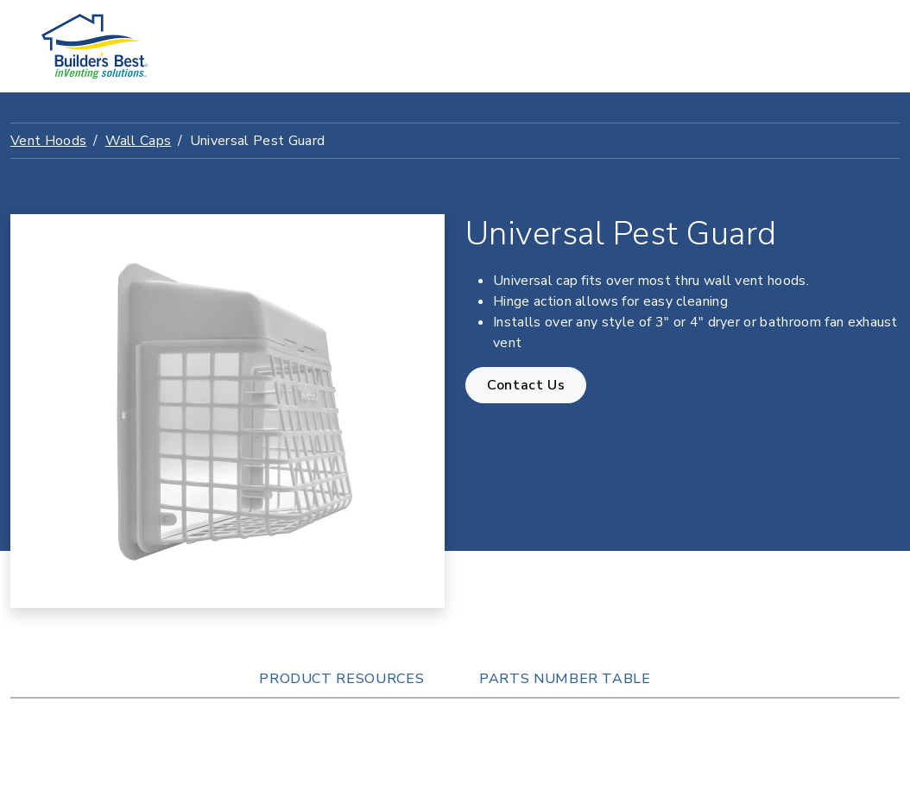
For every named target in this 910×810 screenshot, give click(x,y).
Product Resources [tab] (341, 678)
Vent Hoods (48, 140)
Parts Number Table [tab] (565, 678)
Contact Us (526, 385)
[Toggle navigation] (845, 46)
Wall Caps (138, 140)
